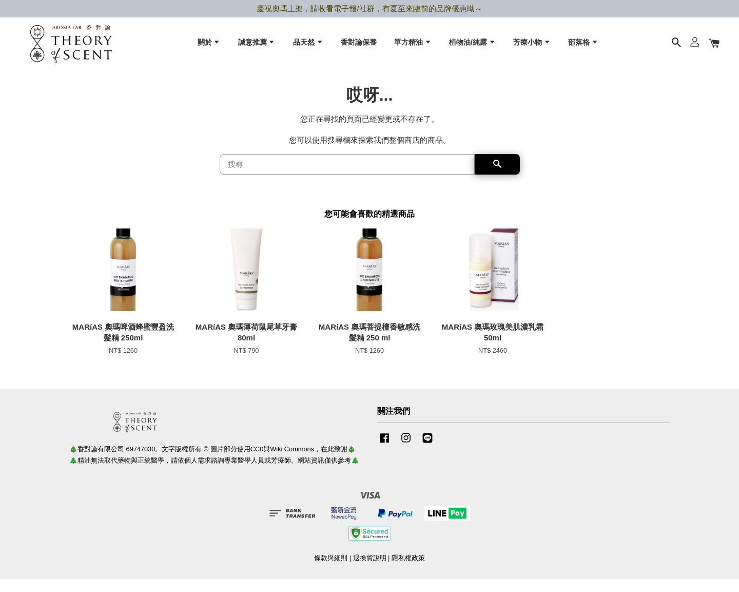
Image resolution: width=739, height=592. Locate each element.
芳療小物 (532, 47)
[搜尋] (347, 177)
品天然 (308, 47)
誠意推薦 (257, 47)
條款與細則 (330, 571)
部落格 (583, 47)
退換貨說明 (369, 571)
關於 (209, 47)
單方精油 (413, 47)
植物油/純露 (472, 47)
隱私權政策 (408, 571)
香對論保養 (359, 47)
